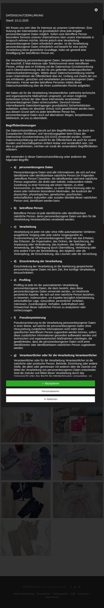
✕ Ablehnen (50, 399)
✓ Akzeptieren (50, 383)
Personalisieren (50, 391)
